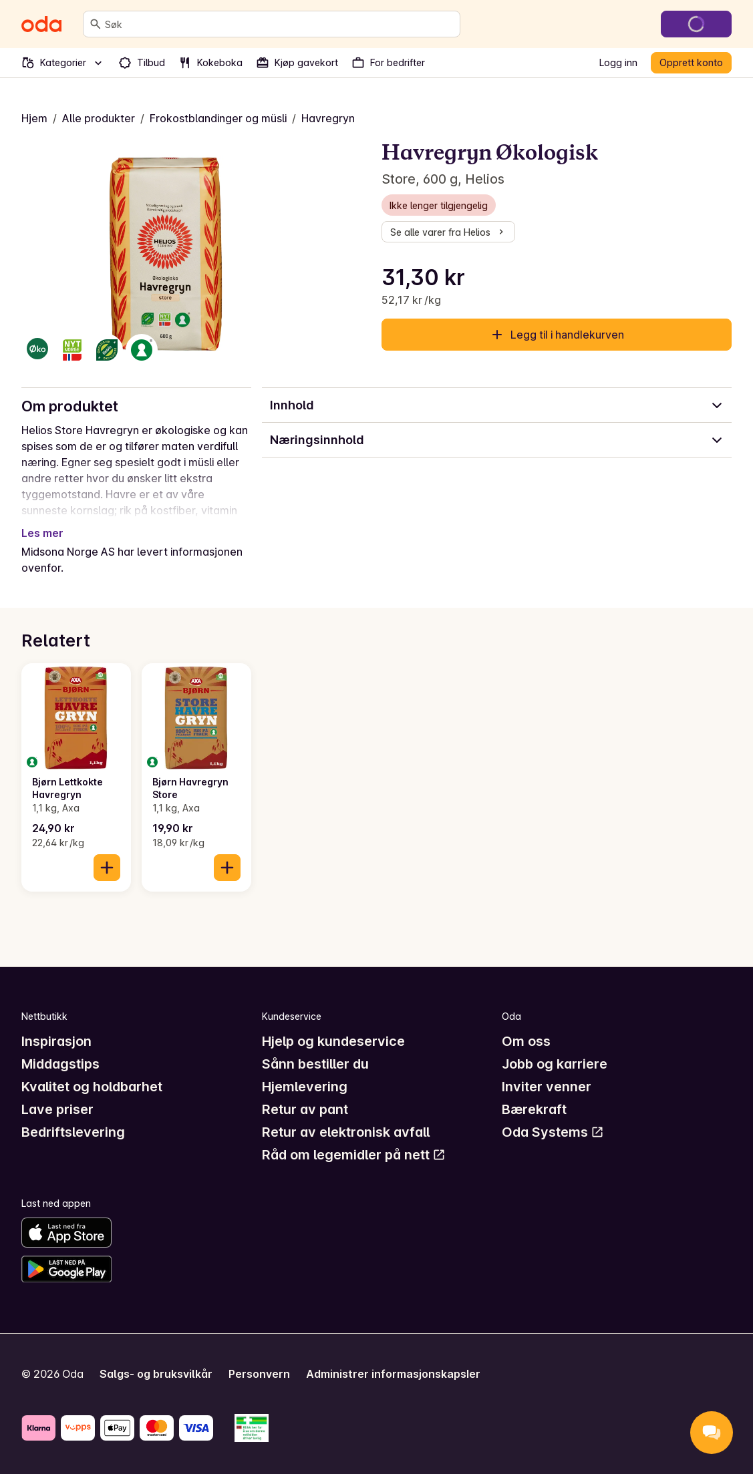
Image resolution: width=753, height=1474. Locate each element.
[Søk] (95, 24)
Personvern (259, 1373)
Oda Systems (553, 1132)
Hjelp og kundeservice (333, 1041)
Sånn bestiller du (315, 1064)
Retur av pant (305, 1109)
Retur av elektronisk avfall (346, 1132)
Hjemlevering (304, 1087)
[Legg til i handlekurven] (107, 867)
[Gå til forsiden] (41, 24)
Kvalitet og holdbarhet (91, 1087)
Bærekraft (534, 1109)
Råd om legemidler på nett (354, 1155)
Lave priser (57, 1109)
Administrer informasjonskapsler (393, 1373)
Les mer (42, 533)
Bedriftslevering (73, 1132)
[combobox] (279, 24)
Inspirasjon (56, 1041)
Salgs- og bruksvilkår (156, 1373)
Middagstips (60, 1064)
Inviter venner (546, 1087)
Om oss (526, 1041)
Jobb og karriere (554, 1064)
